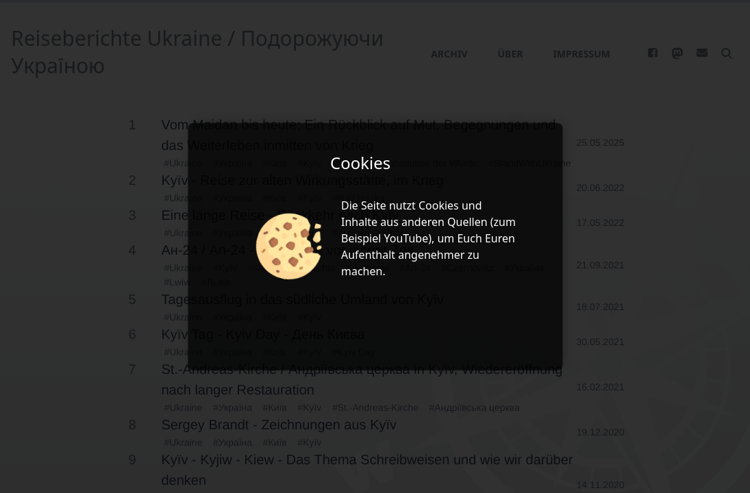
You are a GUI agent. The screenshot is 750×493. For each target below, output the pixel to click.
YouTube (406, 238)
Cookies (438, 205)
